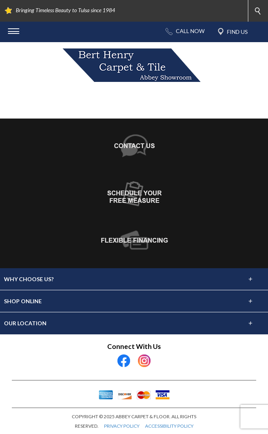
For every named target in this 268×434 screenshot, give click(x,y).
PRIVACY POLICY (122, 426)
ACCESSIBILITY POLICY (169, 426)
